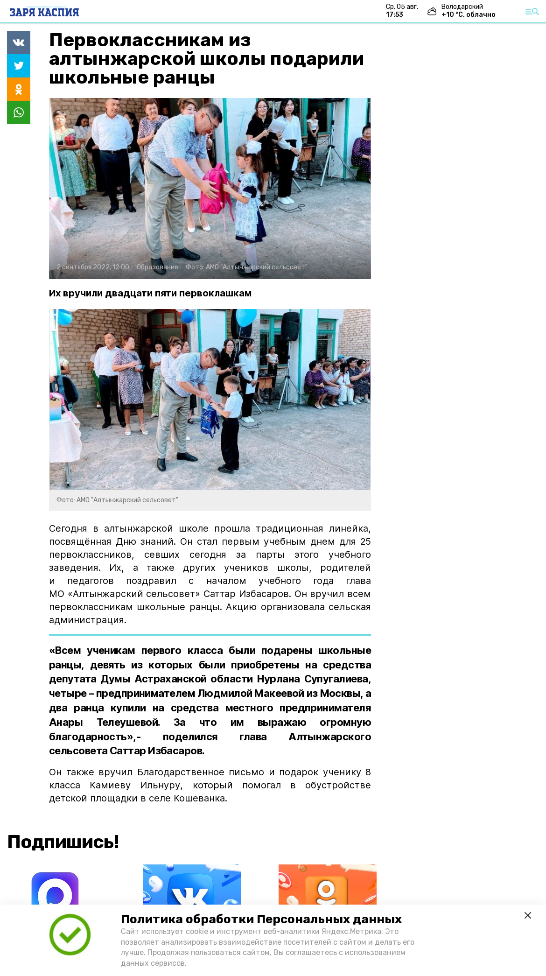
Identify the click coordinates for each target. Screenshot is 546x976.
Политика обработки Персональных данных (261, 919)
